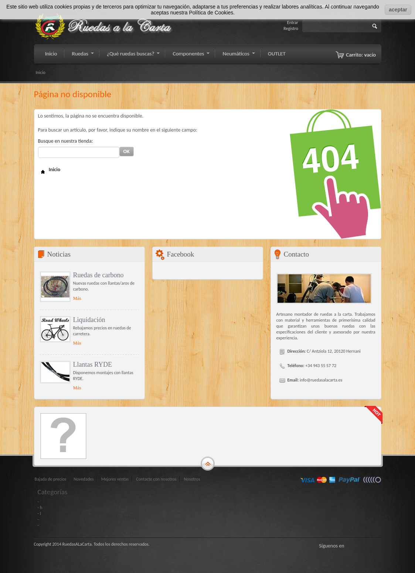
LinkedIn (377, 545)
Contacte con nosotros (156, 479)
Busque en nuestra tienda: (65, 141)
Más (77, 298)
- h (40, 507)
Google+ (368, 545)
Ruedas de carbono (98, 275)
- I (39, 513)
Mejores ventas (115, 479)
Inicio (40, 72)
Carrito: (361, 54)
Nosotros (192, 479)
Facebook (350, 545)
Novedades (83, 479)
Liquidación (89, 319)
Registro (290, 28)
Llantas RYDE (92, 364)
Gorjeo (359, 545)
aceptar (398, 10)
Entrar (292, 22)
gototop (207, 464)
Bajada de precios (51, 479)
